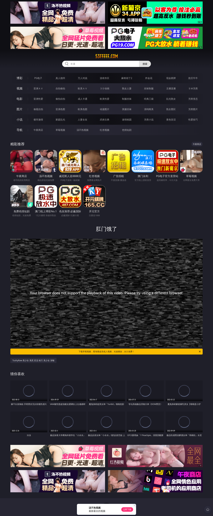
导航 (19, 130)
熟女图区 (171, 109)
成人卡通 (82, 98)
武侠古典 (104, 119)
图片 (19, 109)
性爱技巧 (193, 119)
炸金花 (148, 78)
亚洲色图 (60, 109)
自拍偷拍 (60, 88)
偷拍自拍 (60, 98)
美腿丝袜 (126, 109)
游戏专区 (104, 78)
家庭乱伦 (60, 119)
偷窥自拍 (38, 109)
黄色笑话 (171, 119)
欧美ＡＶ (82, 88)
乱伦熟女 (171, 98)
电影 (19, 99)
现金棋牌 (171, 78)
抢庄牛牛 (193, 78)
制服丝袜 (126, 98)
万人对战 (82, 78)
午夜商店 (38, 130)
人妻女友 (82, 119)
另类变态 (193, 98)
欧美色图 (82, 109)
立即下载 (127, 509)
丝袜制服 (149, 88)
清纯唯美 (149, 109)
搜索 (145, 63)
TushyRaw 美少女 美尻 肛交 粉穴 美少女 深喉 (33, 360)
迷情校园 (126, 119)
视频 (19, 88)
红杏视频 (104, 130)
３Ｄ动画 (104, 88)
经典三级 (149, 98)
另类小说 (149, 119)
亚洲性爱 (38, 98)
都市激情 (38, 119)
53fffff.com (106, 56)
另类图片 (193, 109)
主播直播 (171, 88)
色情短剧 (126, 130)
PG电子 (38, 78)
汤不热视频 (82, 130)
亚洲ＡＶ (38, 88)
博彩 (19, 78)
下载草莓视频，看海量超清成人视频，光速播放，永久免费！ (140, 351)
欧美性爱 (104, 98)
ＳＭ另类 (193, 88)
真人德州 (60, 78)
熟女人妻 (126, 88)
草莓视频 (60, 130)
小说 (19, 119)
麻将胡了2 (126, 78)
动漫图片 (104, 109)
